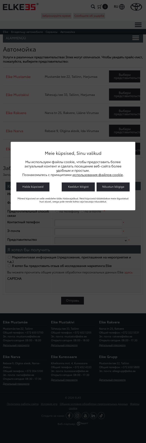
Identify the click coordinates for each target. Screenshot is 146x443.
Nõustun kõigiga (113, 187)
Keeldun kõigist (78, 187)
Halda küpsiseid (32, 187)
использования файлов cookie (97, 174)
